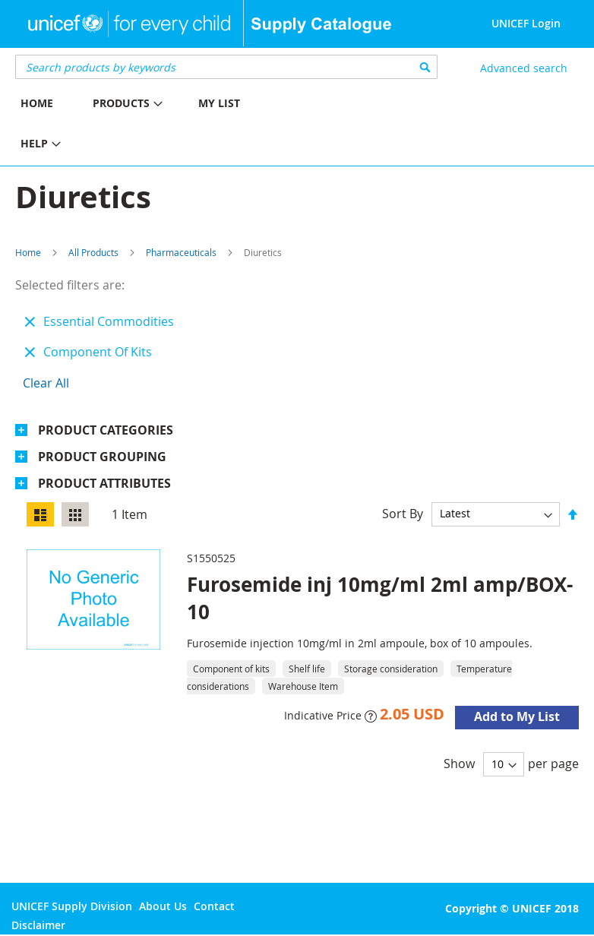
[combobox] (226, 67)
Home (28, 252)
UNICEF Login (526, 23)
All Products (93, 252)
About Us (163, 906)
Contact (214, 906)
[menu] (148, 125)
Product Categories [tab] (105, 430)
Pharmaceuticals (181, 252)
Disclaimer (38, 925)
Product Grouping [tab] (102, 456)
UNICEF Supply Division (71, 906)
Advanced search (523, 68)
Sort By (402, 512)
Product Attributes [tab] (104, 483)
